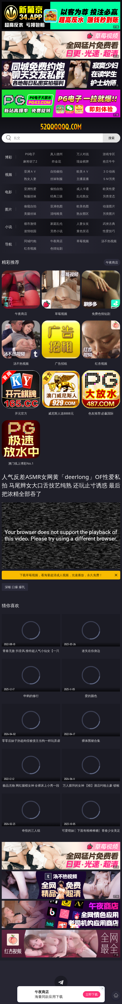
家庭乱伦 (56, 224)
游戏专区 (109, 154)
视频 (8, 174)
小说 (8, 226)
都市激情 (30, 224)
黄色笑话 (83, 231)
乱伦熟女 (83, 196)
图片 (8, 209)
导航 (8, 244)
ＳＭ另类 (109, 179)
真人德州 (56, 154)
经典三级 (56, 196)
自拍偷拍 (56, 171)
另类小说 (56, 231)
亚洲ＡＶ (30, 171)
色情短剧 (56, 248)
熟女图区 (83, 214)
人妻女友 (83, 224)
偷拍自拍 (56, 189)
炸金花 (56, 161)
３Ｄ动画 (109, 171)
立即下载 (91, 994)
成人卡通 (83, 189)
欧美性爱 (109, 189)
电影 (8, 192)
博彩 (8, 157)
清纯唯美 (56, 214)
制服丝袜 (30, 196)
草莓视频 (83, 241)
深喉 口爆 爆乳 (15, 587)
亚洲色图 (56, 206)
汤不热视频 (109, 241)
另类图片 (109, 214)
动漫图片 (109, 206)
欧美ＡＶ (83, 171)
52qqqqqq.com (61, 127)
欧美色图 (83, 206)
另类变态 (109, 196)
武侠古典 (109, 224)
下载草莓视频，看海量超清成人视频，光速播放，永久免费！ (69, 575)
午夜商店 (56, 241)
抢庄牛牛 (109, 161)
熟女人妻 (30, 179)
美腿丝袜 (30, 214)
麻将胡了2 (30, 161)
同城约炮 (30, 241)
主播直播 (83, 179)
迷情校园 (30, 231)
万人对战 (83, 154)
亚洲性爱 (30, 189)
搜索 (111, 138)
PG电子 (30, 154)
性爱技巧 (109, 231)
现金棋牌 (83, 161)
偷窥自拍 (30, 206)
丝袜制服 (56, 179)
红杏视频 (30, 248)
